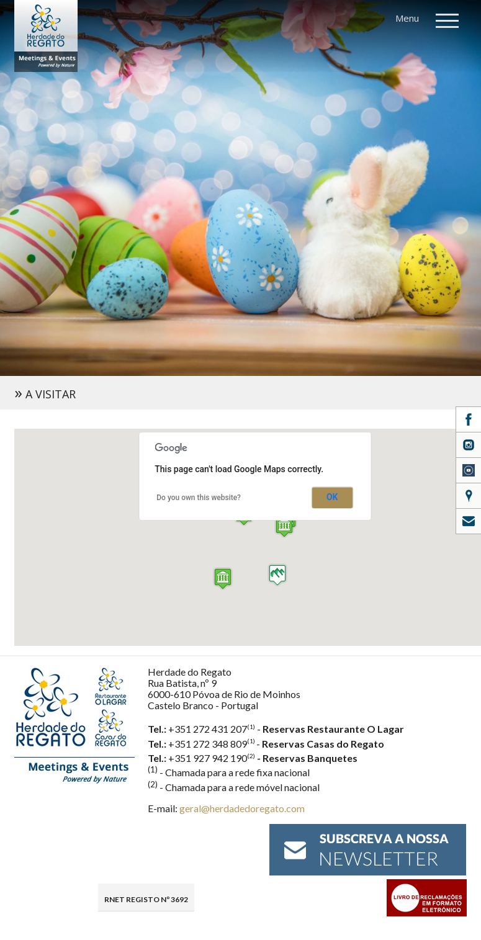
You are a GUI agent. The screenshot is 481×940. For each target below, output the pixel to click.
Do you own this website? (198, 497)
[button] (223, 578)
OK (332, 497)
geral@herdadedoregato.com (242, 808)
